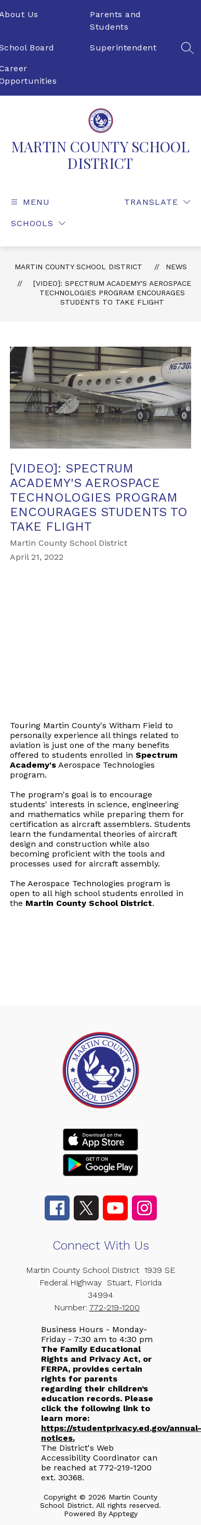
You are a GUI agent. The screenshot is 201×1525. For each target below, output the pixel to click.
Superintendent (123, 47)
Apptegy (123, 1513)
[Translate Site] (157, 201)
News (176, 266)
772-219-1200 (114, 1307)
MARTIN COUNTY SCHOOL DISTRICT (78, 266)
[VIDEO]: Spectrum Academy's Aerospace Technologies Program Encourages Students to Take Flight (112, 292)
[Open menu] (29, 201)
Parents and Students (115, 20)
